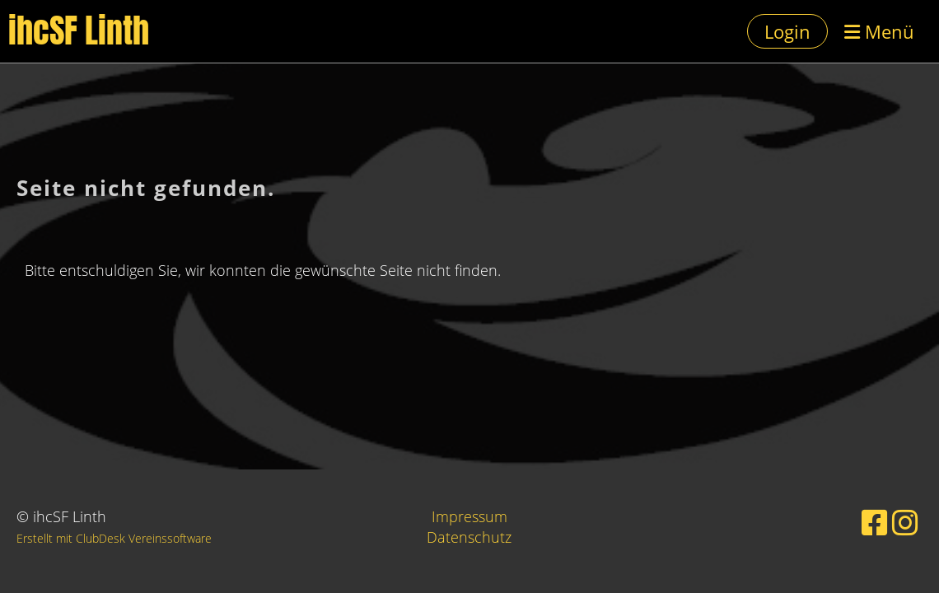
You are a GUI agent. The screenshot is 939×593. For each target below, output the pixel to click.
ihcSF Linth (78, 31)
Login (787, 31)
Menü (879, 31)
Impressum (469, 516)
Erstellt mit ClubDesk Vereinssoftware (114, 538)
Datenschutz (469, 537)
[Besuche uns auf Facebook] (875, 522)
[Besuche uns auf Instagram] (905, 522)
